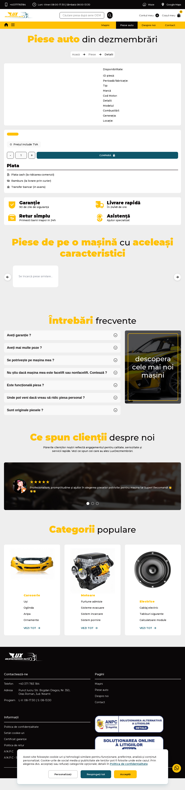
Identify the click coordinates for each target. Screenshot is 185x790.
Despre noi (139, 25)
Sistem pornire (90, 629)
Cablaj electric (148, 617)
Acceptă (125, 774)
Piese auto (111, 25)
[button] (14, 25)
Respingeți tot (96, 774)
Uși (26, 611)
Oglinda (29, 617)
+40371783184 (15, 4)
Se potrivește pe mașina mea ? (31, 366)
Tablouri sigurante (151, 623)
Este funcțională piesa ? (26, 391)
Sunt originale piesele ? (26, 417)
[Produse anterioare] (8, 282)
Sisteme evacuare (92, 617)
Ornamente (31, 629)
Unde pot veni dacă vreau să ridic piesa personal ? (47, 404)
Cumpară (59, 160)
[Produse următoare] (177, 282)
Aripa (27, 623)
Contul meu (147, 15)
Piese (92, 54)
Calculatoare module (152, 629)
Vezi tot (32, 637)
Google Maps (170, 4)
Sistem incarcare (92, 623)
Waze (147, 4)
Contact (167, 25)
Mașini (83, 25)
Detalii (109, 54)
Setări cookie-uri (14, 744)
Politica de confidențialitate (21, 738)
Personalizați (63, 774)
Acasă (76, 54)
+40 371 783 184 (29, 693)
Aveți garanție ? (19, 341)
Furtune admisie (91, 611)
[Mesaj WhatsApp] (176, 768)
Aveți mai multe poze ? (25, 353)
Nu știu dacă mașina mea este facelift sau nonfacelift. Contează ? (58, 379)
